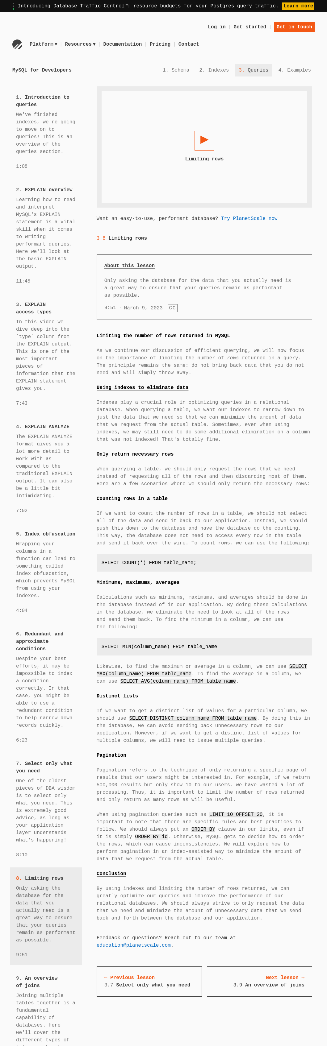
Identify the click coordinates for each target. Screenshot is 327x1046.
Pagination (111, 755)
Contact (189, 44)
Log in (217, 27)
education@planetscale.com (134, 945)
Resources (80, 44)
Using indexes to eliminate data (143, 388)
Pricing (161, 44)
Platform (43, 44)
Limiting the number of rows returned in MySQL (163, 336)
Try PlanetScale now (249, 218)
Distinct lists (117, 696)
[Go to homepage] (17, 44)
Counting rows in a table (132, 499)
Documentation (123, 44)
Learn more (298, 6)
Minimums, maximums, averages (138, 582)
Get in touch (294, 27)
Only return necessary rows (135, 454)
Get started (250, 27)
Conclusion (111, 874)
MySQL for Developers (42, 70)
